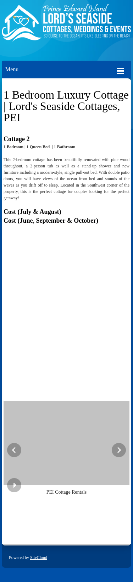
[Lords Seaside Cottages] (66, 27)
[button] (66, 448)
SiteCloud (38, 557)
